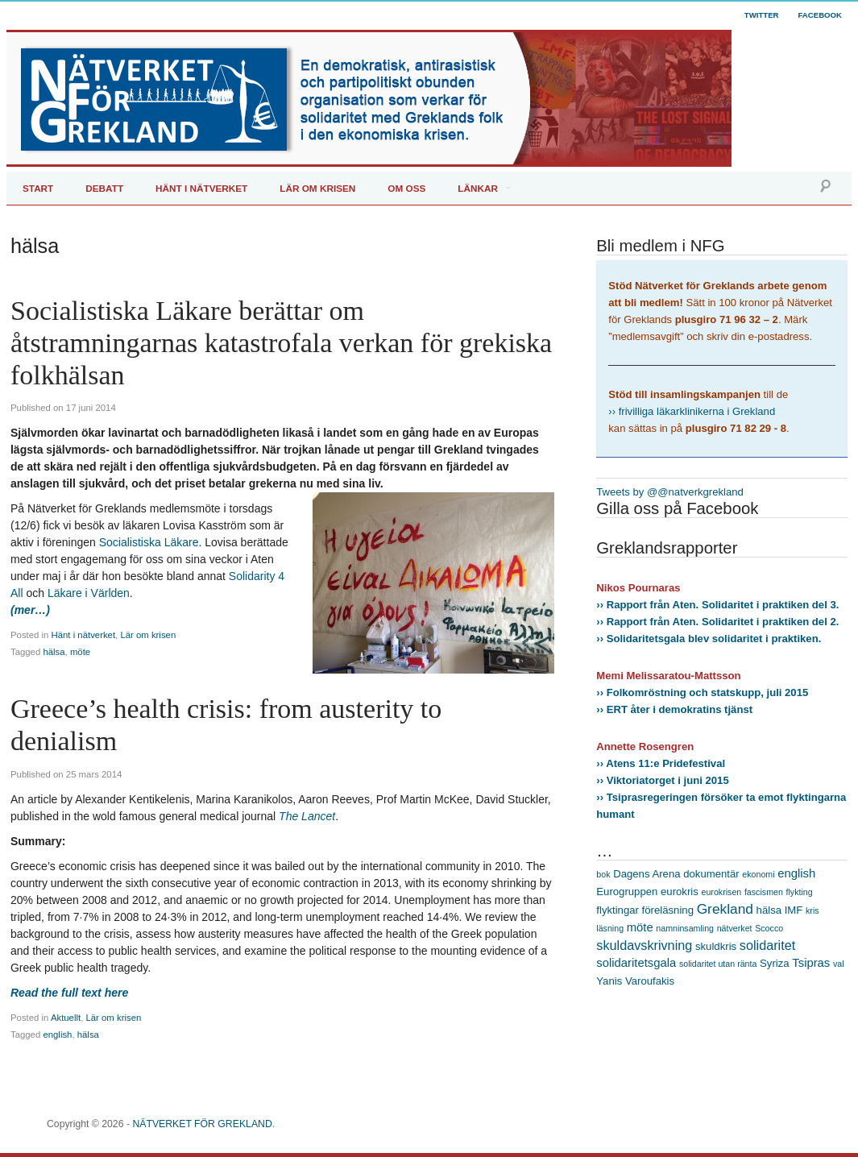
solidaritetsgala (636, 962)
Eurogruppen (626, 891)
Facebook (820, 14)
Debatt (104, 188)
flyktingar (617, 910)
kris (812, 910)
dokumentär (711, 874)
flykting (799, 892)
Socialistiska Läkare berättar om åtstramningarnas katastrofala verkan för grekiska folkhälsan (281, 343)
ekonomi (758, 874)
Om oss (406, 188)
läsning (610, 928)
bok (603, 874)
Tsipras (811, 962)
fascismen (763, 892)
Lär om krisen (317, 188)
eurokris (679, 891)
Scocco (769, 928)
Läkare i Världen (89, 593)
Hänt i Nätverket (201, 188)
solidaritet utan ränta (718, 963)
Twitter (761, 14)
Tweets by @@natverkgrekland (670, 492)
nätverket (734, 928)
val (838, 963)
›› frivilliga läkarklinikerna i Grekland (691, 411)
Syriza (775, 963)
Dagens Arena (646, 874)
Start (38, 188)
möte (80, 652)
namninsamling (685, 928)
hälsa (53, 652)
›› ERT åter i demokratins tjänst (674, 709)
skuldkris (715, 946)
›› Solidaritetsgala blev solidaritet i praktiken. (708, 638)
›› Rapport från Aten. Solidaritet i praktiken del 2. (717, 622)
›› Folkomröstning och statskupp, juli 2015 (702, 692)
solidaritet (767, 945)
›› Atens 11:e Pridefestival (660, 763)
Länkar (478, 188)
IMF (794, 910)
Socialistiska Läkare (149, 542)
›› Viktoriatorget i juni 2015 (662, 780)
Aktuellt (66, 1017)
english (57, 1034)
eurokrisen (721, 892)
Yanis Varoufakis (635, 981)
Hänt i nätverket (84, 635)
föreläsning (668, 910)
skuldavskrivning (644, 945)
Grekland (725, 909)
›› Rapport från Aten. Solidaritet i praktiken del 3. (717, 605)
